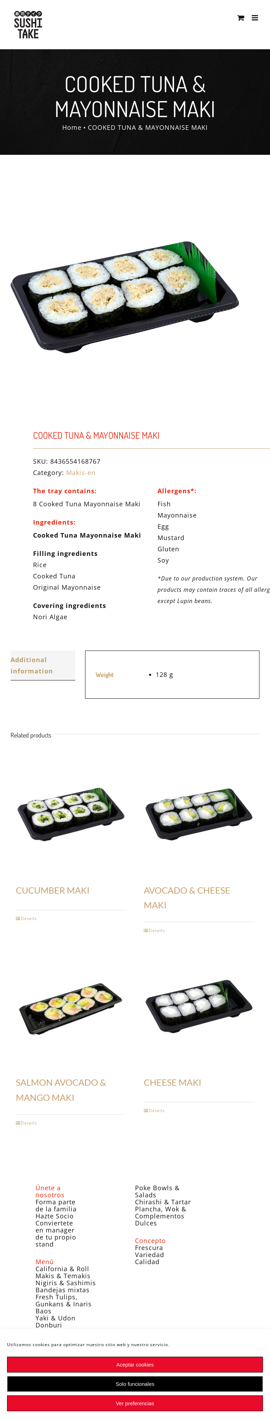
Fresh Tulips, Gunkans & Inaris (64, 1300)
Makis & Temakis (63, 1275)
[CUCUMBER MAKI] (71, 814)
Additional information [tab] (32, 665)
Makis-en (81, 472)
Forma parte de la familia (56, 1205)
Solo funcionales (135, 1384)
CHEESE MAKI (172, 1082)
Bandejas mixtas (63, 1289)
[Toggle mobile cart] (241, 17)
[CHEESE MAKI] (199, 1006)
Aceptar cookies (135, 1365)
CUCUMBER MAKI (53, 890)
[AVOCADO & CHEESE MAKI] (199, 814)
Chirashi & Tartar (163, 1201)
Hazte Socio (55, 1215)
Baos (44, 1310)
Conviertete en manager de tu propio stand (56, 1233)
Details (29, 918)
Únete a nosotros (50, 1191)
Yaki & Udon (56, 1317)
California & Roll (62, 1268)
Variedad (149, 1254)
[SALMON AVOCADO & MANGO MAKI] (71, 1006)
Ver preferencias (135, 1403)
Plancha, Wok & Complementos (160, 1212)
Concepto (150, 1240)
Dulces (146, 1222)
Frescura (149, 1247)
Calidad (147, 1261)
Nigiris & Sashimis (66, 1282)
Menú (45, 1261)
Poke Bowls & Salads (157, 1191)
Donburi (49, 1325)
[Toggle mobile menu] (255, 17)
